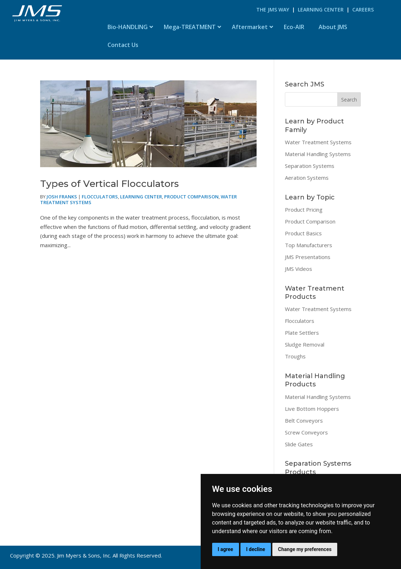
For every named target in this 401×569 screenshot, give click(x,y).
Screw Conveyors (306, 432)
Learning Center (321, 9)
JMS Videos (298, 268)
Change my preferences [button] (304, 549)
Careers (363, 9)
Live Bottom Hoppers (312, 408)
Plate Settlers (302, 332)
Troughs (295, 356)
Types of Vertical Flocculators (109, 183)
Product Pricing (304, 209)
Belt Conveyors (304, 420)
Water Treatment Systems (318, 142)
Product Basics (303, 233)
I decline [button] (255, 549)
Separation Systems (309, 165)
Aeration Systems (307, 177)
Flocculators (100, 196)
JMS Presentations (307, 256)
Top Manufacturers (308, 245)
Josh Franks (62, 196)
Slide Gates (299, 444)
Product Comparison (191, 196)
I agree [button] (225, 549)
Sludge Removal (304, 344)
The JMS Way (272, 9)
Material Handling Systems (318, 153)
